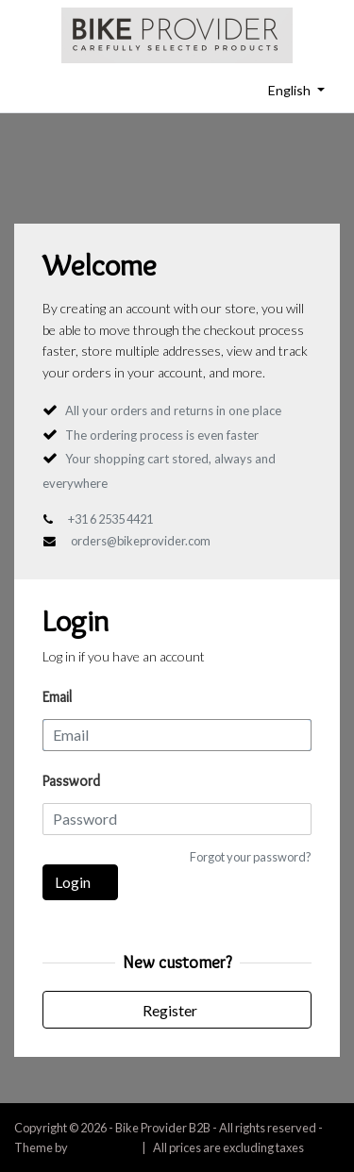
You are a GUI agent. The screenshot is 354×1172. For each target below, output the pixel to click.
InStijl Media (102, 1147)
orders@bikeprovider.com (141, 540)
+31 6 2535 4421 (110, 519)
